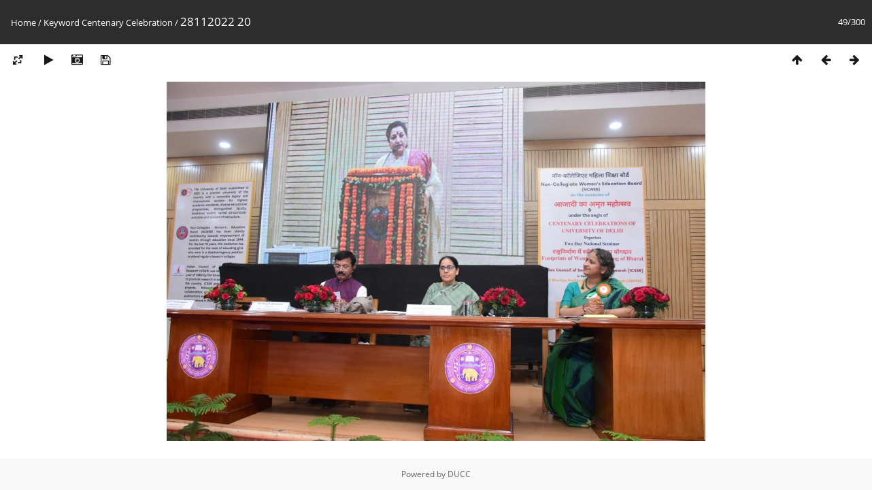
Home (23, 22)
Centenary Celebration (127, 22)
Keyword (62, 22)
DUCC (459, 474)
